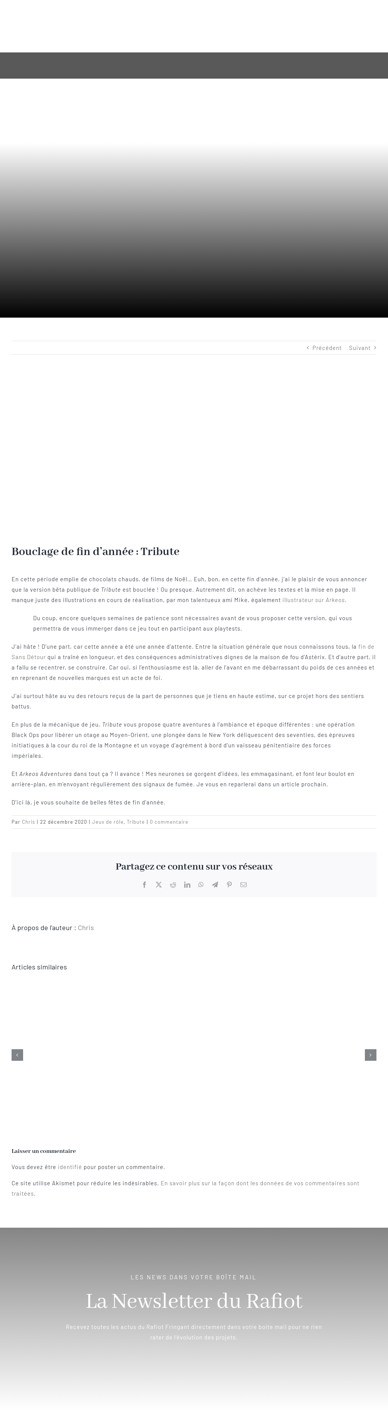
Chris (28, 822)
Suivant (360, 347)
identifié (70, 1166)
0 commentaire (169, 822)
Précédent (327, 347)
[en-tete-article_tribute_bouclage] (194, 455)
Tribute (136, 822)
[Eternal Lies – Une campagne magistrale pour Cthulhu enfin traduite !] (194, 984)
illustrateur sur (313, 599)
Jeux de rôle (108, 822)
